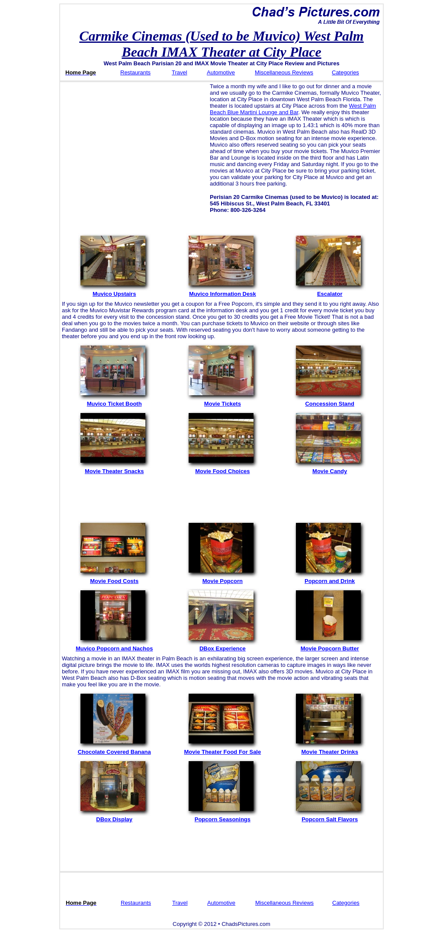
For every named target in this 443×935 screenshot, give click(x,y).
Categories (345, 72)
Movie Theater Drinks (329, 749)
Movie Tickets (222, 401)
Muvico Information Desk (222, 291)
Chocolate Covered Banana (114, 749)
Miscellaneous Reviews (284, 72)
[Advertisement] (133, 143)
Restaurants (135, 72)
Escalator (329, 291)
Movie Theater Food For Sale (222, 749)
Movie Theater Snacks (114, 468)
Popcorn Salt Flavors (329, 817)
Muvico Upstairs (114, 291)
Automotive (221, 72)
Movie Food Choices (222, 468)
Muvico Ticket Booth (114, 401)
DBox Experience (222, 646)
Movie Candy (329, 468)
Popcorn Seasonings (222, 817)
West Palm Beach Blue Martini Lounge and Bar (293, 108)
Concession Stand (329, 401)
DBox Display (114, 817)
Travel (179, 72)
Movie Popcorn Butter (329, 646)
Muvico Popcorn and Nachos (114, 646)
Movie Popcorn (222, 578)
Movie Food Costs (114, 578)
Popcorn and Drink (329, 578)
